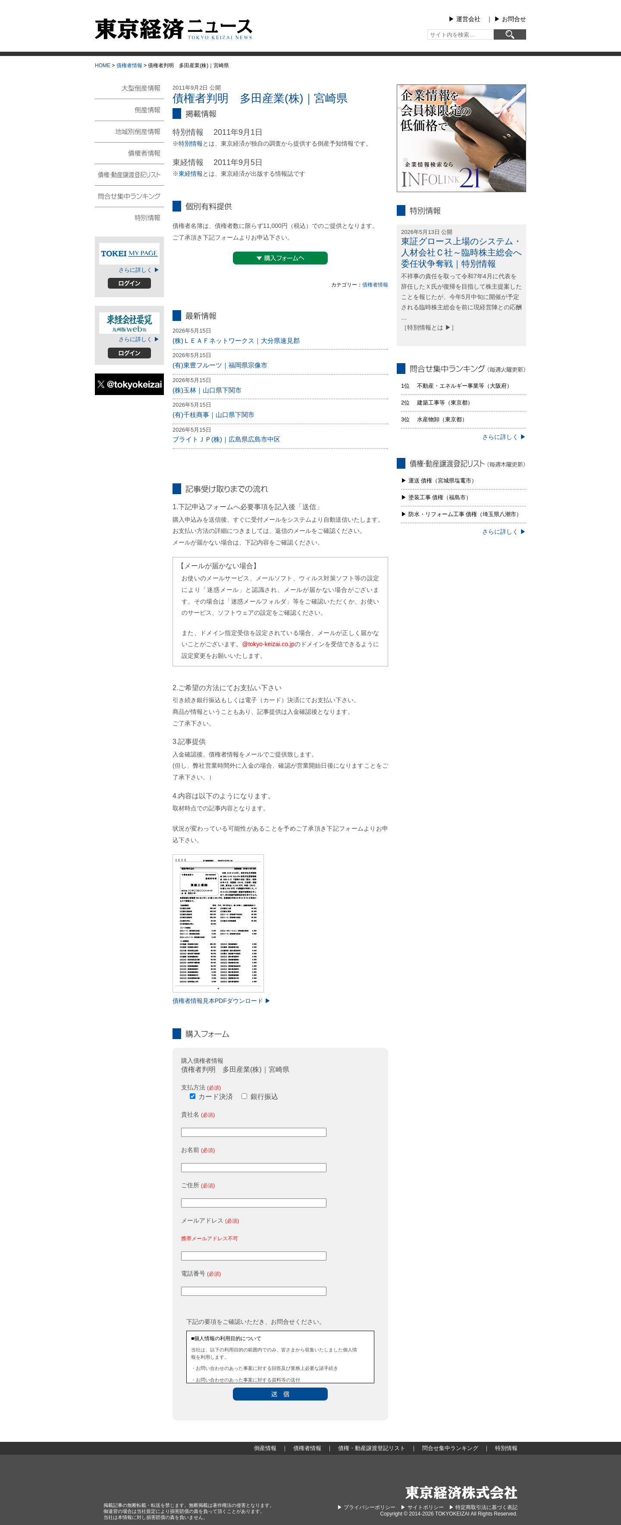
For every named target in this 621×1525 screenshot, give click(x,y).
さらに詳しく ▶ (139, 270)
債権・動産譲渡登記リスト (129, 174)
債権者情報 (129, 65)
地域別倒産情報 (129, 131)
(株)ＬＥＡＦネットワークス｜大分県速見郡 (236, 340)
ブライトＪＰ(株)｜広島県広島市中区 (226, 439)
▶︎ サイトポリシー (422, 1507)
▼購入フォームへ (280, 258)
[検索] (510, 34)
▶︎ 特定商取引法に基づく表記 (483, 1507)
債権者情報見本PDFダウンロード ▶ (221, 1000)
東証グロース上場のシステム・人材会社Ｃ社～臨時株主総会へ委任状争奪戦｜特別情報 (461, 252)
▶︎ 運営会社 (464, 19)
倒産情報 (129, 109)
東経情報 (191, 173)
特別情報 (191, 143)
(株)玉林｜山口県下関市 (207, 390)
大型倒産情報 (129, 91)
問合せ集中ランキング (129, 195)
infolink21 (461, 138)
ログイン (129, 283)
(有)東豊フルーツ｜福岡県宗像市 (219, 365)
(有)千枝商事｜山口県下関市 (213, 414)
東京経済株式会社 (461, 1492)
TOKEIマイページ (129, 254)
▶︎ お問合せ (510, 19)
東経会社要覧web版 (129, 323)
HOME (102, 65)
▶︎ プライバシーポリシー (366, 1507)
